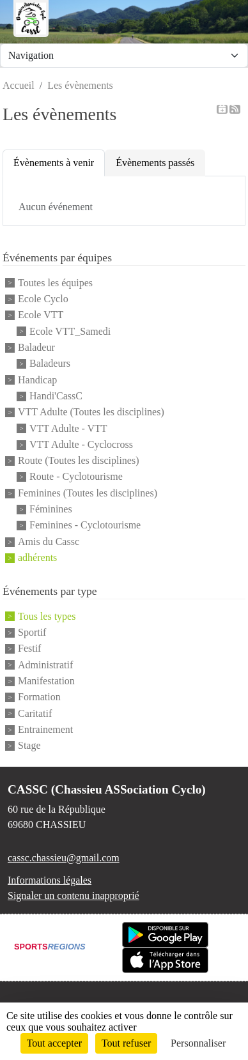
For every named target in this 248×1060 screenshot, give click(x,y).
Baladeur (36, 347)
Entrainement (45, 729)
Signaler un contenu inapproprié (73, 895)
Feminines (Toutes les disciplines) (87, 493)
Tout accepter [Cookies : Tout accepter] (54, 1043)
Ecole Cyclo (43, 298)
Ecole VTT (40, 315)
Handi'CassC (55, 395)
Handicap (37, 379)
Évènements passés (155, 162)
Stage (29, 746)
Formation (39, 697)
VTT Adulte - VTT (68, 428)
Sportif (32, 632)
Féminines (50, 508)
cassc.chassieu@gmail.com (64, 857)
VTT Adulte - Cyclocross (81, 444)
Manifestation (46, 680)
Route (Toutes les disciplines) (78, 460)
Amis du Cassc (48, 541)
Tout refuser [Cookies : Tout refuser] (126, 1043)
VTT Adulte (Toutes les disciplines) (91, 412)
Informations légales (49, 880)
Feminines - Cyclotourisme (85, 525)
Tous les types (46, 616)
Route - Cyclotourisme (76, 477)
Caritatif (35, 713)
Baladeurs (49, 363)
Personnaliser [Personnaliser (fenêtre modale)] (198, 1043)
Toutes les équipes (55, 282)
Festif (29, 648)
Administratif (45, 664)
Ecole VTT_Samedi (70, 331)
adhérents (37, 557)
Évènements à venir (53, 162)
